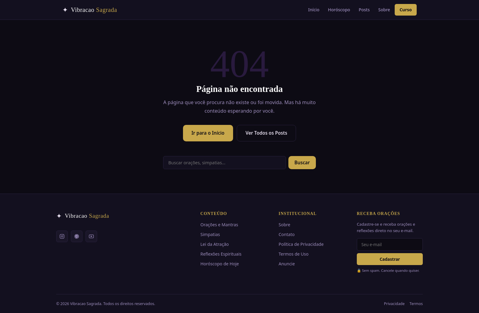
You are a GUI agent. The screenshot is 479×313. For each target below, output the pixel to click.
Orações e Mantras (219, 224)
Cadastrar (390, 259)
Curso (406, 10)
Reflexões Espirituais (220, 254)
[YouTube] (91, 236)
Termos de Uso (294, 254)
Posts (364, 10)
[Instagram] (62, 236)
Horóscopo (339, 10)
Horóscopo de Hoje (219, 264)
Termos (416, 303)
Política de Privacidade (301, 244)
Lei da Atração (214, 244)
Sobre (384, 10)
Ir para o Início (208, 133)
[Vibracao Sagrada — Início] (89, 10)
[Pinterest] (76, 236)
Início (314, 10)
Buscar (302, 162)
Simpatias (210, 234)
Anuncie (287, 264)
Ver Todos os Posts (266, 133)
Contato (286, 234)
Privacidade (394, 303)
